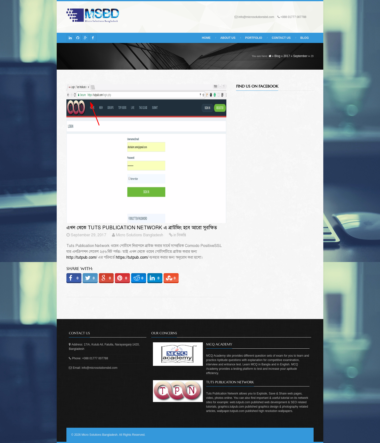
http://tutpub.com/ (81, 257)
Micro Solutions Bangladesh (139, 235)
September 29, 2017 (88, 235)
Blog (304, 37)
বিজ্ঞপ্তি (181, 235)
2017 (287, 56)
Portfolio (253, 37)
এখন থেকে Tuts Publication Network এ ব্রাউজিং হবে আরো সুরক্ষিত (141, 228)
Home (206, 37)
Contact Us (281, 37)
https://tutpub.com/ (132, 257)
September (300, 56)
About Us (228, 37)
